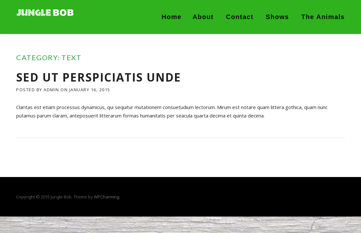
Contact (239, 16)
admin (51, 90)
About (202, 16)
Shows (277, 16)
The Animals (323, 16)
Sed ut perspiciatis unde (98, 77)
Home (172, 16)
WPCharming (106, 197)
